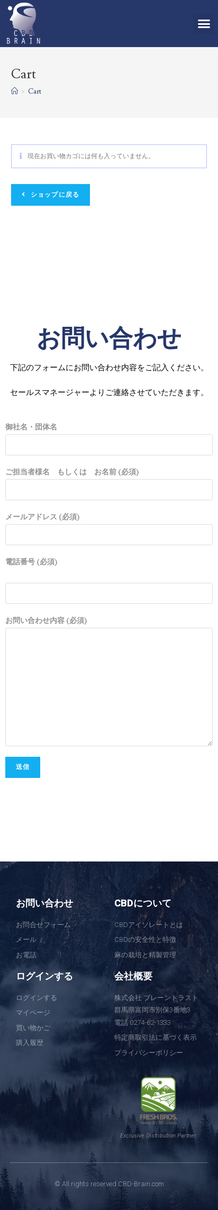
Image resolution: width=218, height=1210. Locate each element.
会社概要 (133, 976)
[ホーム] (14, 91)
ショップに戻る (54, 195)
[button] (204, 24)
